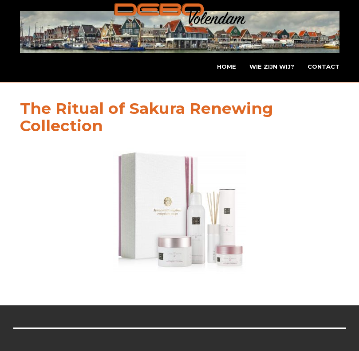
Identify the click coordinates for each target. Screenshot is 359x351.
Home (226, 66)
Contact (323, 66)
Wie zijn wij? (271, 66)
